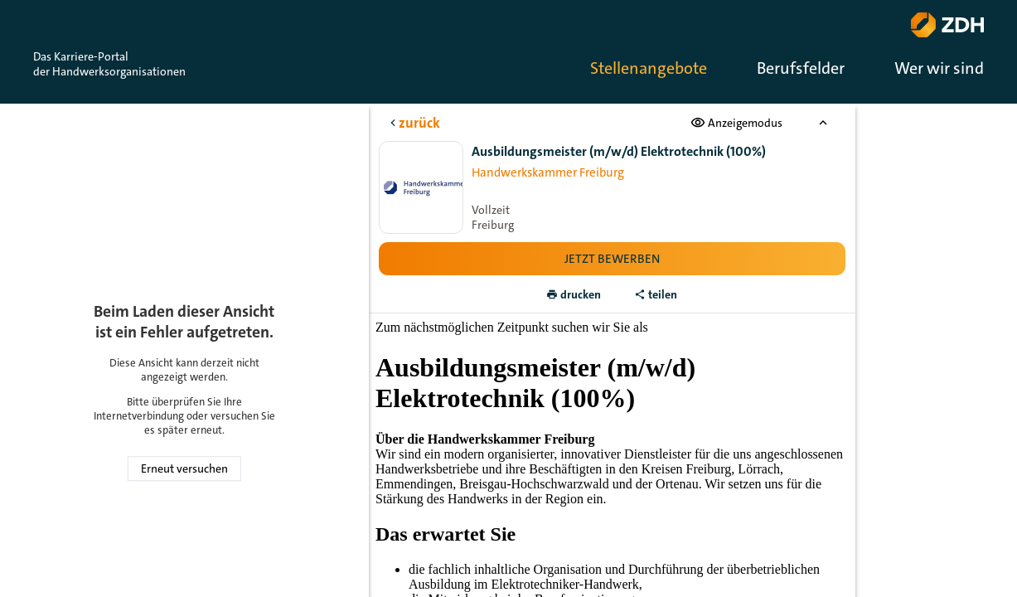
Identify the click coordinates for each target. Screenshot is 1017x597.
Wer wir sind (939, 68)
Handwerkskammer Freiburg (548, 172)
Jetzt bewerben (612, 258)
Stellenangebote (648, 68)
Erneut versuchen (184, 468)
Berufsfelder (801, 68)
